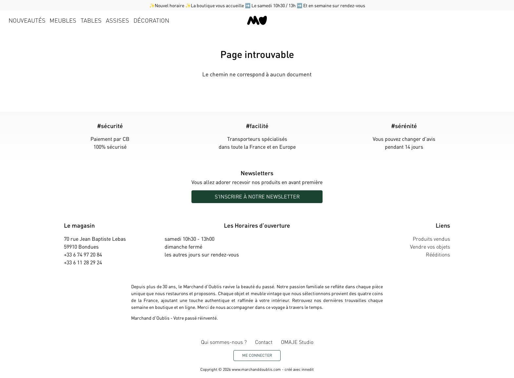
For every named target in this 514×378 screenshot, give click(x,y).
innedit (308, 369)
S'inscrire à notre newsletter (257, 196)
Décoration (151, 20)
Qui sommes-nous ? (224, 341)
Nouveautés (27, 20)
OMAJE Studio (297, 341)
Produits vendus (431, 238)
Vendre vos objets (430, 246)
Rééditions (438, 254)
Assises (117, 20)
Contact (263, 341)
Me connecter (257, 355)
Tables (91, 20)
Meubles (62, 20)
